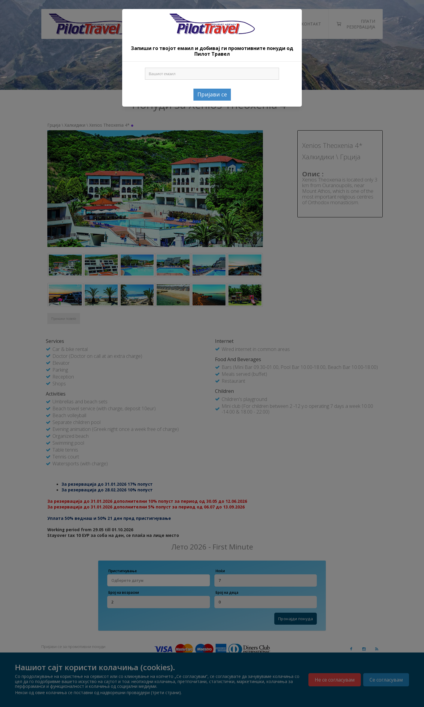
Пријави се (212, 94)
